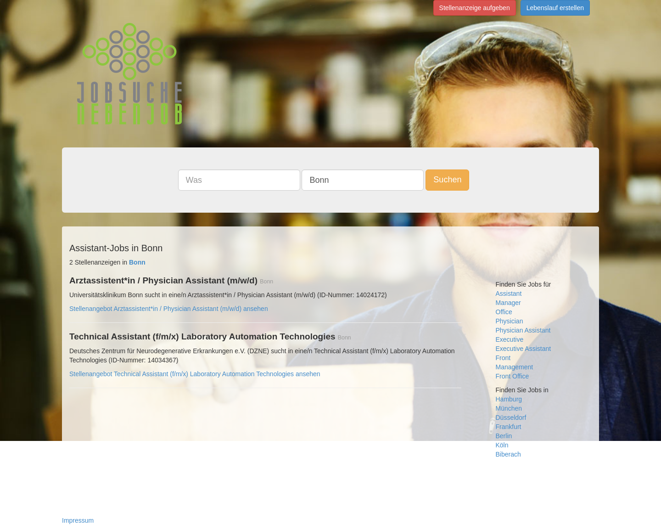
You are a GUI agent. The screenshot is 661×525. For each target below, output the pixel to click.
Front (503, 357)
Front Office (512, 376)
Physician (509, 321)
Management (514, 367)
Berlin (504, 436)
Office (504, 312)
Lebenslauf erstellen (555, 7)
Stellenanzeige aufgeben (474, 7)
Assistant (509, 293)
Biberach (508, 454)
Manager (508, 302)
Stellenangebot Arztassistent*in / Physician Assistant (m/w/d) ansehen (168, 308)
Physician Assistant (523, 330)
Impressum (78, 520)
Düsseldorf (511, 417)
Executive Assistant (523, 348)
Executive (510, 339)
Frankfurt (508, 426)
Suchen (447, 179)
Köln (502, 445)
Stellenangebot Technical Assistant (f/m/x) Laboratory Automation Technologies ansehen (194, 374)
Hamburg (509, 399)
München (509, 408)
